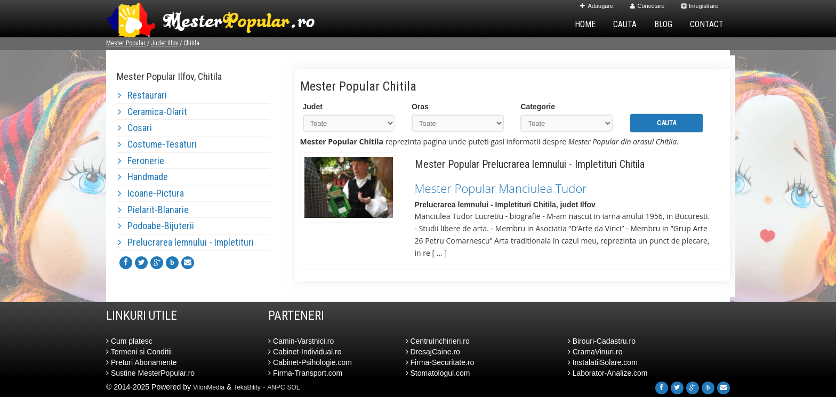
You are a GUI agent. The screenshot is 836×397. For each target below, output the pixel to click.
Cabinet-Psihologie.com (310, 362)
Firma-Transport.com (305, 373)
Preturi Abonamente (141, 362)
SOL (293, 387)
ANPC (276, 387)
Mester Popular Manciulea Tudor (501, 188)
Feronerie (141, 160)
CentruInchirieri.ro (438, 341)
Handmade (143, 176)
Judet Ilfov (164, 43)
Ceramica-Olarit (152, 111)
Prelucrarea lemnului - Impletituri (186, 242)
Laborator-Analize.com (608, 373)
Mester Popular (126, 43)
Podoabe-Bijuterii (156, 225)
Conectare (647, 6)
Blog (663, 24)
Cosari (135, 127)
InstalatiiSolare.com (603, 362)
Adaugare (596, 6)
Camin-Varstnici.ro (301, 341)
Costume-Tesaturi (157, 144)
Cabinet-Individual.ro (304, 351)
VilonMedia (208, 387)
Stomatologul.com (438, 373)
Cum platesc (129, 341)
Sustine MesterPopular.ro (150, 373)
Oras (420, 106)
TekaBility (247, 387)
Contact (707, 24)
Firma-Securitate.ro (440, 362)
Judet (313, 106)
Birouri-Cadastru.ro (602, 341)
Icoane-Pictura (151, 193)
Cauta (625, 24)
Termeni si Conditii (139, 351)
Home (585, 24)
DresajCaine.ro (433, 351)
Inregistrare (700, 6)
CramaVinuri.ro (595, 351)
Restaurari (142, 95)
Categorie (537, 106)
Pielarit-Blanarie (153, 209)
